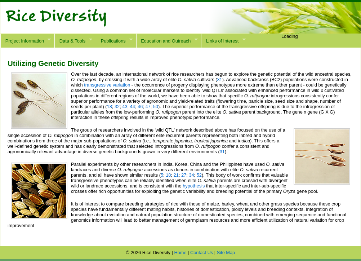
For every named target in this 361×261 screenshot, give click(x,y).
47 (147, 106)
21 (176, 175)
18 (109, 106)
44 (132, 106)
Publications (114, 40)
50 (155, 106)
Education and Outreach (167, 40)
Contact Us (201, 252)
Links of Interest (223, 40)
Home (180, 252)
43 (124, 106)
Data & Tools (73, 40)
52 (199, 175)
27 (183, 175)
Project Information (25, 40)
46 (140, 106)
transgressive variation (107, 85)
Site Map (226, 252)
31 (219, 79)
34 (191, 175)
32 (117, 106)
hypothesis (194, 186)
